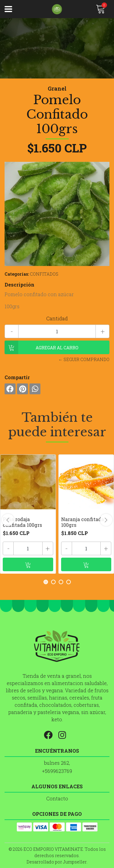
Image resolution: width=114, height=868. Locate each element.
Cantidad (57, 318)
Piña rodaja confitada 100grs (22, 522)
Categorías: (17, 274)
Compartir (17, 377)
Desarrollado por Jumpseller (56, 862)
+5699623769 (57, 771)
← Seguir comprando (83, 359)
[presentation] (8, 520)
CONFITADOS (44, 274)
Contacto (57, 798)
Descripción (19, 284)
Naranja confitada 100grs (82, 522)
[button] (45, 582)
